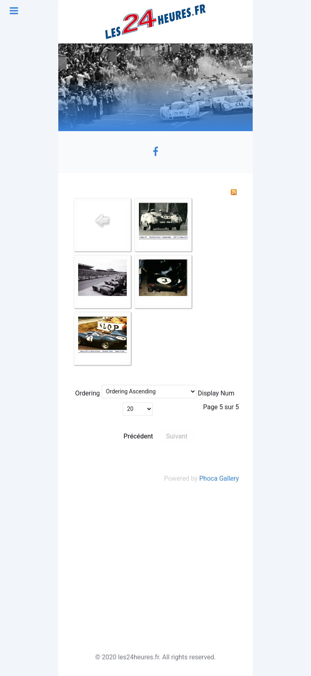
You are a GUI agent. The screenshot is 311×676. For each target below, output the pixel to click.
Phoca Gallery (219, 479)
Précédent (138, 436)
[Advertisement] (155, 568)
